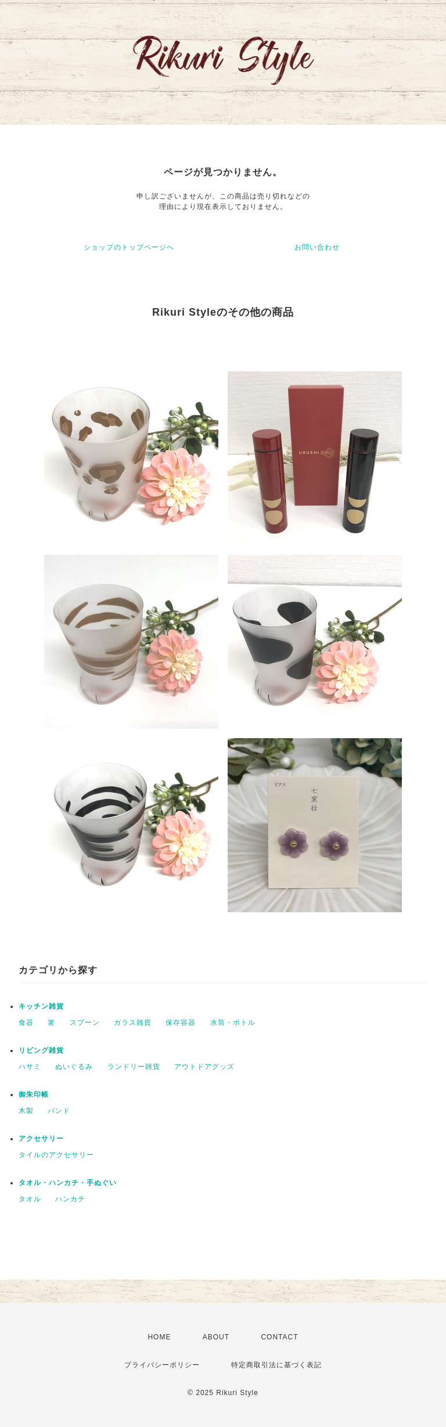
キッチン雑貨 (41, 1006)
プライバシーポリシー (162, 1365)
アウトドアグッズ (204, 1067)
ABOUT (216, 1337)
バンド (59, 1111)
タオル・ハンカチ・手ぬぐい (68, 1183)
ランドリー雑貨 (133, 1067)
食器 (26, 1022)
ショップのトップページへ (129, 247)
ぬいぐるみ (74, 1067)
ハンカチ (70, 1199)
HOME (159, 1337)
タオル (30, 1199)
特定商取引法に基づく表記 (276, 1365)
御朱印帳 (34, 1094)
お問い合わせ (317, 247)
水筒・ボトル (233, 1022)
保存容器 (181, 1022)
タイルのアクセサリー (56, 1155)
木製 (26, 1111)
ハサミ (30, 1067)
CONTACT (279, 1337)
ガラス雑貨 (133, 1022)
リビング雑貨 (41, 1050)
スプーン (85, 1022)
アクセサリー (41, 1139)
